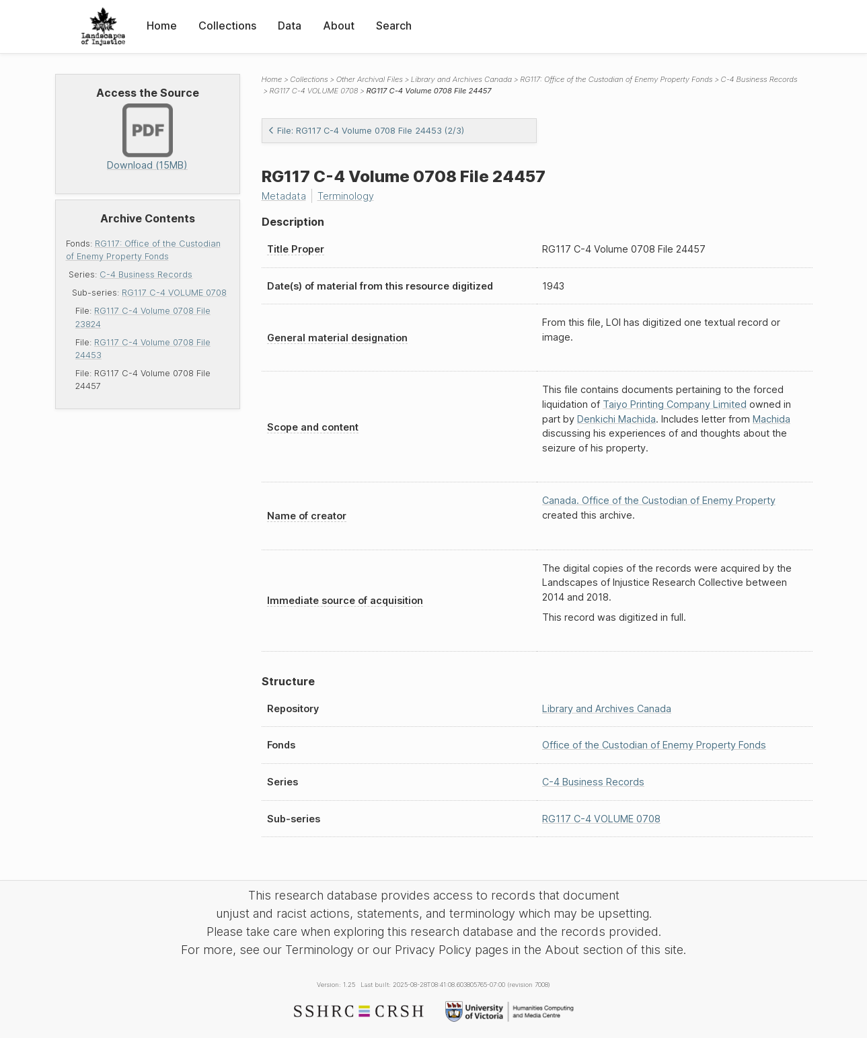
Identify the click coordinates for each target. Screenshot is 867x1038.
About (338, 25)
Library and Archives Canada (461, 79)
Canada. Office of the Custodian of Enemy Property (659, 500)
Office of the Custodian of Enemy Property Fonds (654, 744)
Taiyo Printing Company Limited (675, 404)
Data (289, 25)
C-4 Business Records (146, 274)
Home (162, 25)
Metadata (284, 196)
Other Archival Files (369, 79)
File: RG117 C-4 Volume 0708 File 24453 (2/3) (366, 131)
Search (394, 25)
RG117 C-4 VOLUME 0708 (174, 293)
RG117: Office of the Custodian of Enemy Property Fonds (616, 79)
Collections (227, 25)
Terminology (345, 196)
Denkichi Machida (616, 419)
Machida (771, 419)
